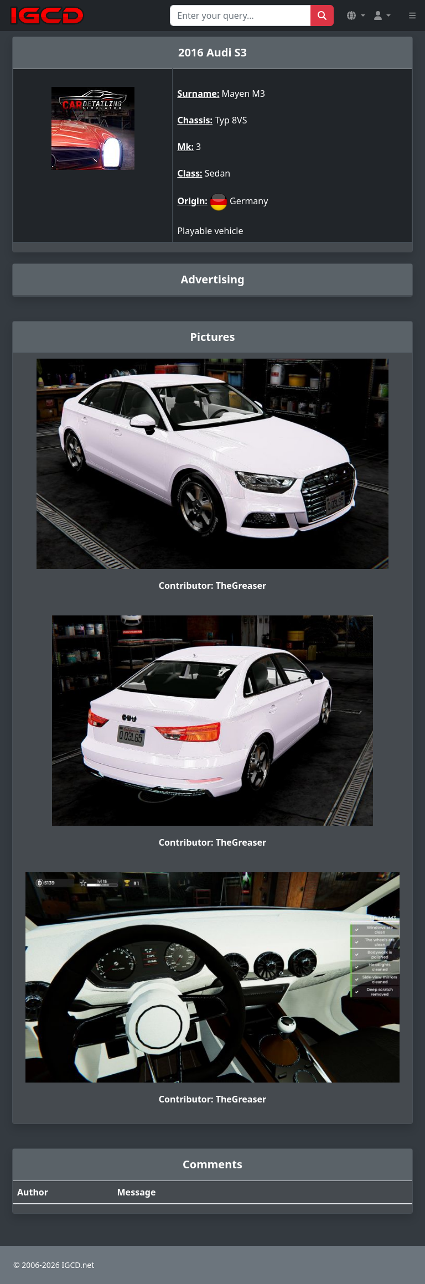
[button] (356, 15)
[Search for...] (240, 15)
